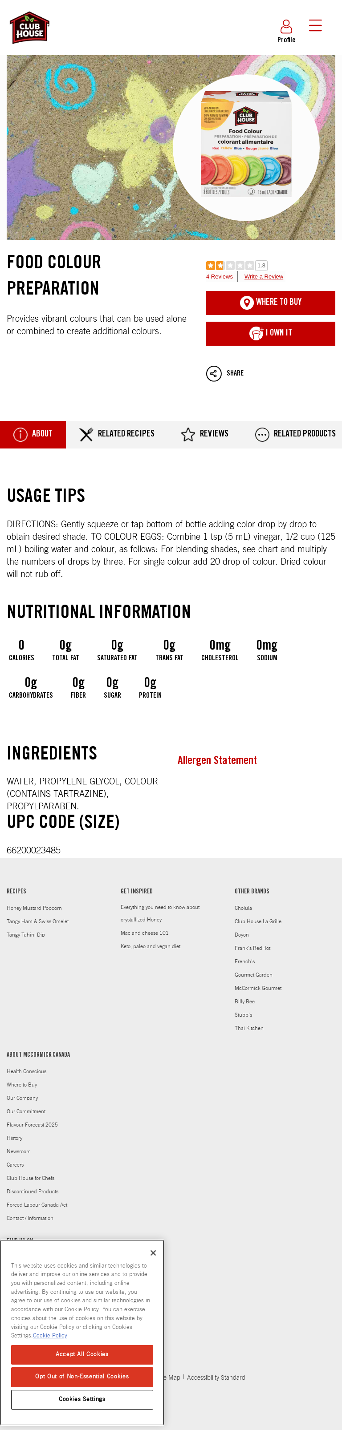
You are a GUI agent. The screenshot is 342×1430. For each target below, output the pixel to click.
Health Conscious (26, 1071)
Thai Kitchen (249, 1028)
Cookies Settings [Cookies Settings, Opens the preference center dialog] (82, 1399)
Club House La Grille (258, 921)
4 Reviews (219, 276)
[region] (82, 1333)
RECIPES (16, 892)
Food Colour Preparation (171, 147)
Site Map (168, 1378)
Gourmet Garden (254, 975)
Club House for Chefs (30, 1178)
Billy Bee (245, 1001)
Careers (15, 1164)
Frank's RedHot (252, 948)
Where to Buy (22, 1084)
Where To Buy (270, 303)
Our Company (22, 1098)
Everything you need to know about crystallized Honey (160, 913)
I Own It (270, 334)
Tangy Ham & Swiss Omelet (38, 921)
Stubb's (243, 1015)
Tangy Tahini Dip (26, 934)
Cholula (243, 908)
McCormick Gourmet (258, 988)
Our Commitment (26, 1111)
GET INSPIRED (137, 892)
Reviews (204, 435)
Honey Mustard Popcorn (34, 908)
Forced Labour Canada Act (37, 1205)
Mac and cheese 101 (145, 933)
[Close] (153, 1253)
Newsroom (19, 1151)
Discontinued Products (32, 1191)
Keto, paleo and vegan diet (150, 946)
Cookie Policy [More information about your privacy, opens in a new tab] (50, 1336)
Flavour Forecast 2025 (32, 1124)
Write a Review (263, 276)
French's (245, 961)
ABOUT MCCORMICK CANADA (38, 1055)
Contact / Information (30, 1218)
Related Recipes (117, 435)
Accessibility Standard (216, 1378)
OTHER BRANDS (252, 892)
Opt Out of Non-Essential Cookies (82, 1377)
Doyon (242, 934)
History (14, 1138)
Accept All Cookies (82, 1354)
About (33, 435)
